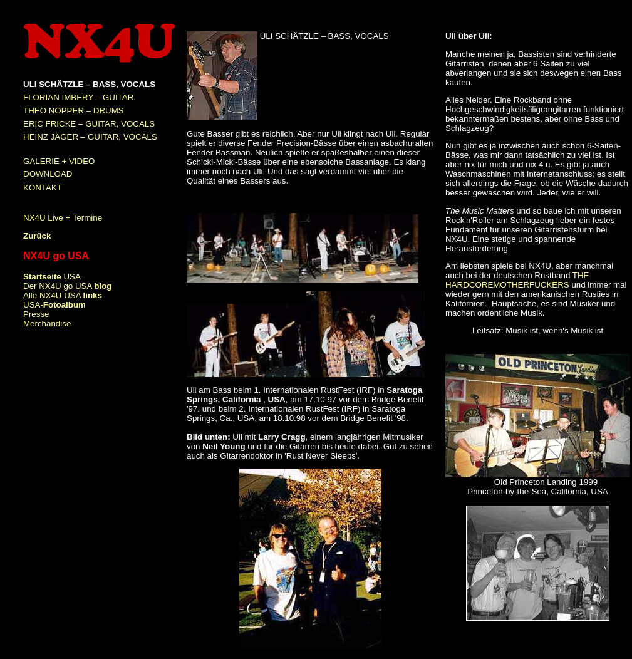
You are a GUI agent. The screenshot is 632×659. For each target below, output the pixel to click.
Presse (36, 314)
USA (52, 276)
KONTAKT (42, 187)
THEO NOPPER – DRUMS (73, 110)
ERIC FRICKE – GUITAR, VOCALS (89, 123)
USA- (54, 304)
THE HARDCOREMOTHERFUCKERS (517, 280)
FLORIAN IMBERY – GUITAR (78, 97)
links (92, 295)
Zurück (37, 236)
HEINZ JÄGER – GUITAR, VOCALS (90, 137)
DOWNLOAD (48, 174)
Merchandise (47, 323)
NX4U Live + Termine (62, 217)
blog (102, 286)
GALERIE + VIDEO (59, 161)
